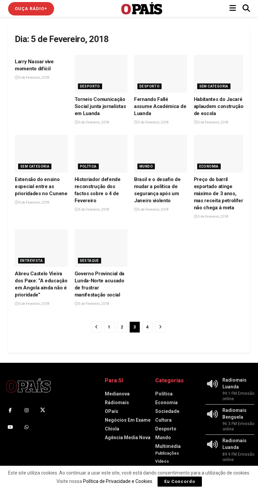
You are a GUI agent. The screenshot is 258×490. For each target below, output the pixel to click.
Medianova (117, 393)
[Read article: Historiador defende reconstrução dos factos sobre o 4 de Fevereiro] (101, 154)
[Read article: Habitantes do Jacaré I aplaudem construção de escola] (220, 74)
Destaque (89, 260)
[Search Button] (246, 8)
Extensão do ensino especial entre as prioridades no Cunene (41, 186)
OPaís (111, 411)
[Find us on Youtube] (10, 427)
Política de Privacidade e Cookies (117, 481)
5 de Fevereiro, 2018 (32, 77)
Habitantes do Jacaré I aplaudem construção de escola (219, 106)
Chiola (112, 428)
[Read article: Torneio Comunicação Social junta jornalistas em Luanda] (101, 74)
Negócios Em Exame (127, 420)
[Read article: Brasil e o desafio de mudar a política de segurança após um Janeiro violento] (160, 154)
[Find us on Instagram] (26, 410)
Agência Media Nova (127, 437)
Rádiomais (117, 402)
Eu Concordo (179, 481)
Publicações (167, 453)
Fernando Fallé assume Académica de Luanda (160, 106)
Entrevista (31, 260)
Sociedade (167, 411)
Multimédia (168, 446)
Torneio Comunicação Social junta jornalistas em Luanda (100, 106)
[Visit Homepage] (142, 8)
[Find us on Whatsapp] (26, 427)
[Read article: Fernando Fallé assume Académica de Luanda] (160, 74)
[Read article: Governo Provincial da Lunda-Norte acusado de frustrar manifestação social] (101, 248)
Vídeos (162, 461)
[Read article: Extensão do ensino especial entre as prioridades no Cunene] (41, 154)
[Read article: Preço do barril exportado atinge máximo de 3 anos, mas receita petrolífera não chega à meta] (220, 154)
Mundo (146, 166)
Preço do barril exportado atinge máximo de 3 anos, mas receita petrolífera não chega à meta (220, 193)
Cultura (163, 420)
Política (88, 166)
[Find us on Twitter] (42, 410)
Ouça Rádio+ (31, 8)
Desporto (90, 86)
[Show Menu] (232, 8)
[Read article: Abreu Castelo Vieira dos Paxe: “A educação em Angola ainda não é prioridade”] (41, 248)
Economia (209, 166)
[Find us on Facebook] (10, 410)
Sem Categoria (213, 86)
